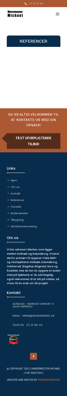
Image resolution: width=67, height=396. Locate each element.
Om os (15, 187)
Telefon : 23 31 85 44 (28, 325)
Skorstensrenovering (24, 226)
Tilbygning (17, 220)
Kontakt (15, 193)
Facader (16, 206)
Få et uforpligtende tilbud (33, 141)
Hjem (14, 180)
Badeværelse (19, 213)
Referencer (17, 200)
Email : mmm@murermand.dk (34, 316)
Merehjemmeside (49, 379)
